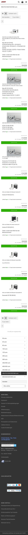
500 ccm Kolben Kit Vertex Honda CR (10, 224)
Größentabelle (5, 457)
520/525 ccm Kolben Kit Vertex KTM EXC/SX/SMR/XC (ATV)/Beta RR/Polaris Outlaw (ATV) (13, 38)
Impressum (4, 400)
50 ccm (4, 338)
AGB (2, 418)
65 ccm (4, 342)
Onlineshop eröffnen (7, 533)
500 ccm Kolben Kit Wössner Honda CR (11, 192)
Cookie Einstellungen (6, 427)
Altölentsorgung (5, 409)
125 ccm (4, 352)
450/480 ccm (6, 370)
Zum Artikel (14, 69)
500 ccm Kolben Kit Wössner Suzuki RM (11, 260)
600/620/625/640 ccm (9, 377)
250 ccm (4, 356)
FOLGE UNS (6, 461)
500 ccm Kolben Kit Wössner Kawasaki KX (12, 292)
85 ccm (4, 345)
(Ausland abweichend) (16, 59)
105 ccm (4, 349)
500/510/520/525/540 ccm (10, 373)
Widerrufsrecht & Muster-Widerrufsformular (12, 415)
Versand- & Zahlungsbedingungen (10, 403)
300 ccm (4, 359)
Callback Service (5, 425)
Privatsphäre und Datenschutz (9, 421)
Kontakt (3, 406)
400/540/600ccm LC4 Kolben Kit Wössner (12, 123)
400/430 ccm (6, 366)
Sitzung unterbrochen (6, 397)
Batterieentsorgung (6, 412)
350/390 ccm (6, 363)
